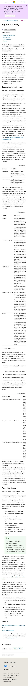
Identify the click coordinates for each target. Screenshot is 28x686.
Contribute (10, 675)
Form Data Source (7, 39)
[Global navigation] (1, 2)
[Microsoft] (14, 2)
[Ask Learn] (22, 20)
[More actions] (25, 20)
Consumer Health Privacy (9, 677)
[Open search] (21, 2)
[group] (14, 280)
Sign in (25, 2)
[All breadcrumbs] (3, 20)
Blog (4, 675)
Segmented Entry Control (9, 35)
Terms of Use (6, 679)
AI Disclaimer (6, 673)
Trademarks (13, 679)
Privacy (16, 675)
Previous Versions (15, 673)
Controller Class (6, 37)
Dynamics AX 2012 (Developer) (11, 20)
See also (5, 41)
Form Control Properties (8, 630)
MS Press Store (12, 638)
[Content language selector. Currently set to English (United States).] (10, 662)
